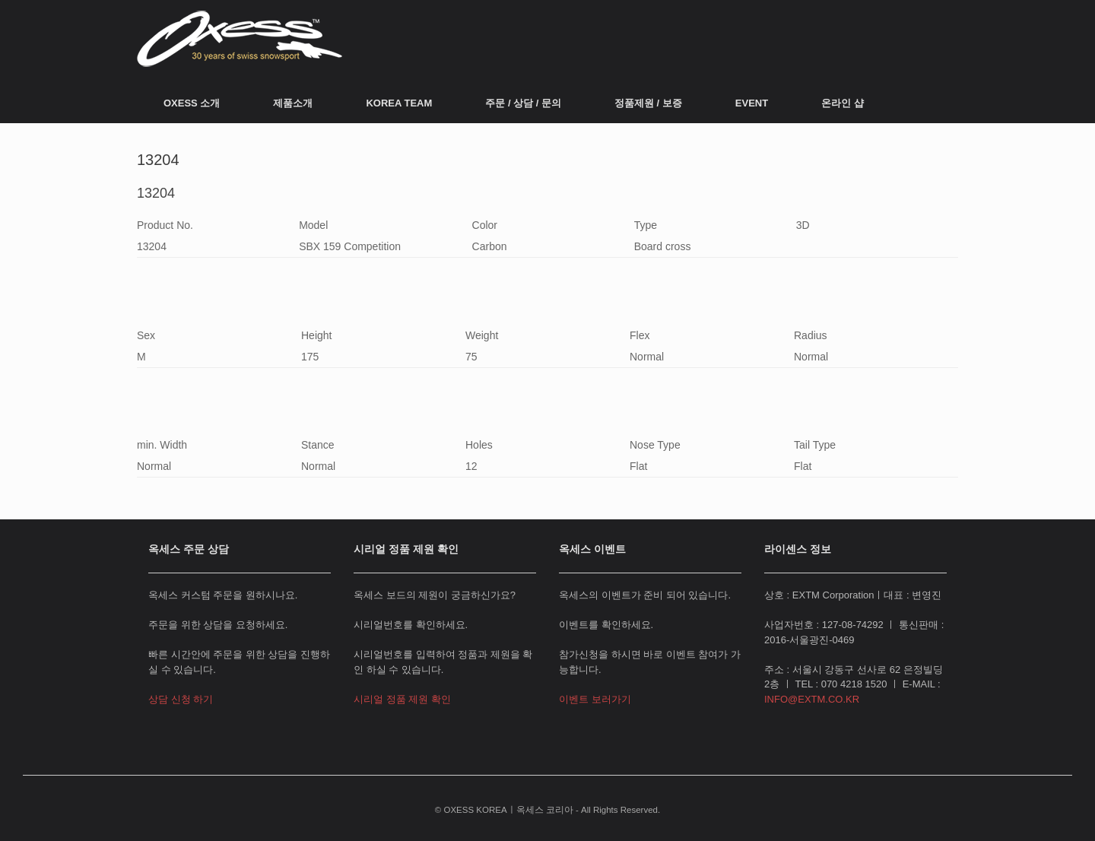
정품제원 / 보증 (648, 103)
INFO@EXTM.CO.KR (811, 699)
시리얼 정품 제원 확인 (402, 699)
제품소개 (293, 103)
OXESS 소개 (191, 103)
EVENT (751, 103)
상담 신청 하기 (180, 699)
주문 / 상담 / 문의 (523, 103)
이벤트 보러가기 (595, 699)
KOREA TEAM (399, 103)
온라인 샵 (842, 103)
